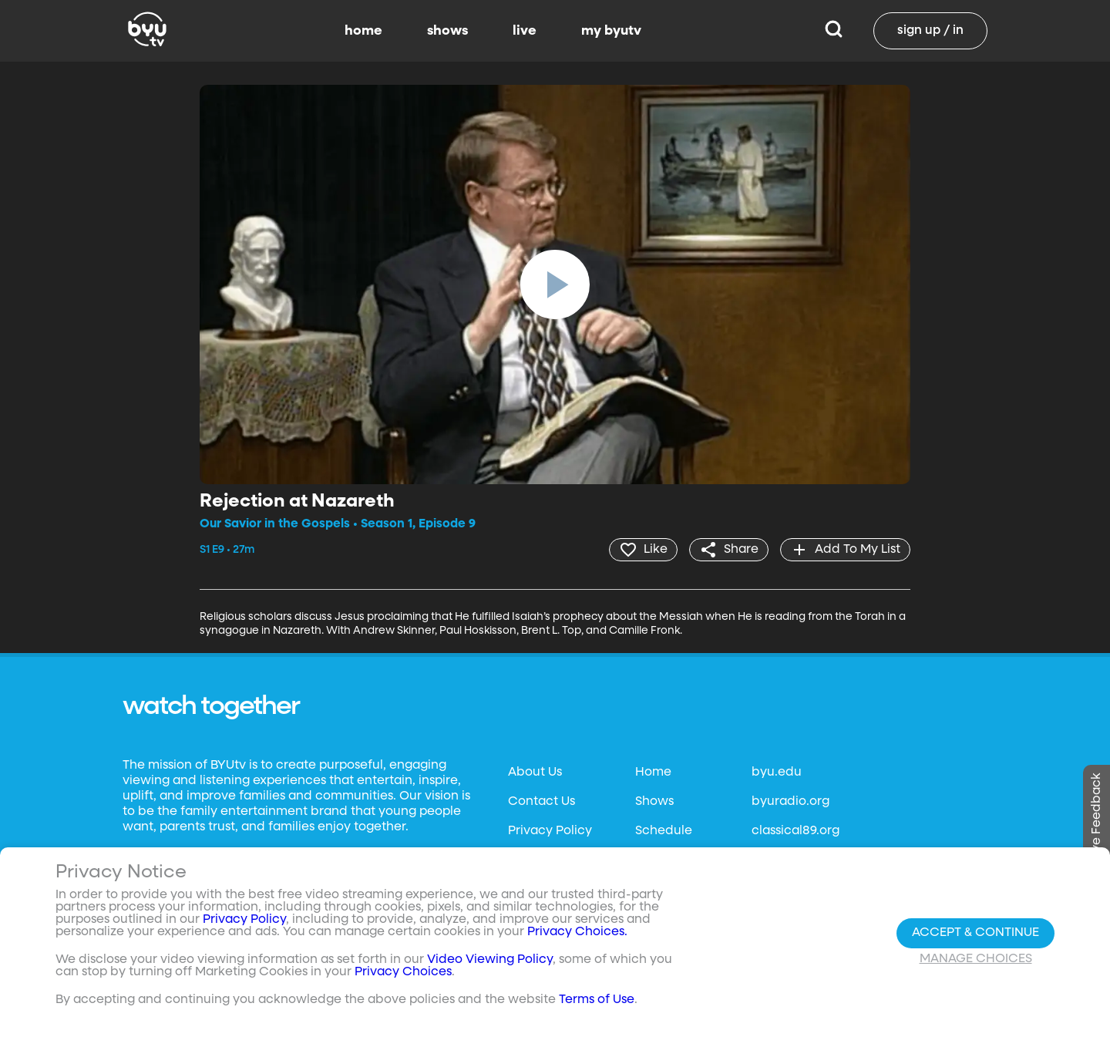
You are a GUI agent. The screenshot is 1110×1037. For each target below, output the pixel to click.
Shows (654, 802)
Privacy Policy (550, 831)
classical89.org (795, 831)
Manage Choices (976, 959)
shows (447, 31)
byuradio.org (790, 802)
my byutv (611, 31)
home (363, 31)
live (524, 31)
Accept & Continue (975, 933)
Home (653, 772)
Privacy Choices (403, 972)
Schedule (663, 831)
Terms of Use (596, 1000)
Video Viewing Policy (490, 960)
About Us (535, 772)
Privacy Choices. (577, 932)
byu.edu (777, 772)
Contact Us (541, 802)
